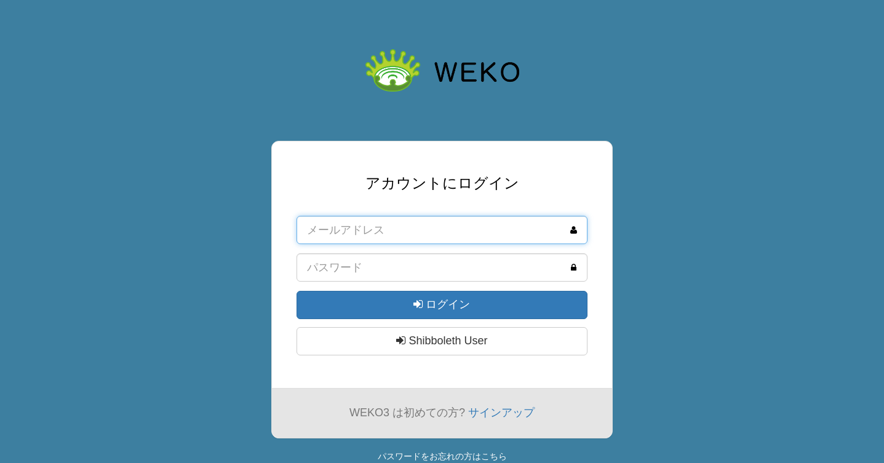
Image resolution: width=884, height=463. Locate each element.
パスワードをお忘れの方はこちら (442, 456)
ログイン (441, 304)
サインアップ (501, 412)
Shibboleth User (441, 340)
